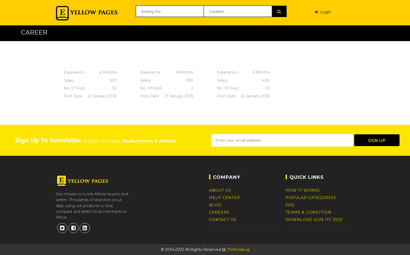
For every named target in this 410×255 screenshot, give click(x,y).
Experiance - (90, 72)
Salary (90, 80)
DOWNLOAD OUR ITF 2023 (314, 219)
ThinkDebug (238, 249)
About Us (220, 190)
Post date (90, 96)
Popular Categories (311, 197)
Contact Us (222, 219)
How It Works (303, 190)
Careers (219, 212)
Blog (215, 205)
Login (323, 11)
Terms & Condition (308, 212)
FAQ (290, 205)
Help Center (224, 197)
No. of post (90, 88)
